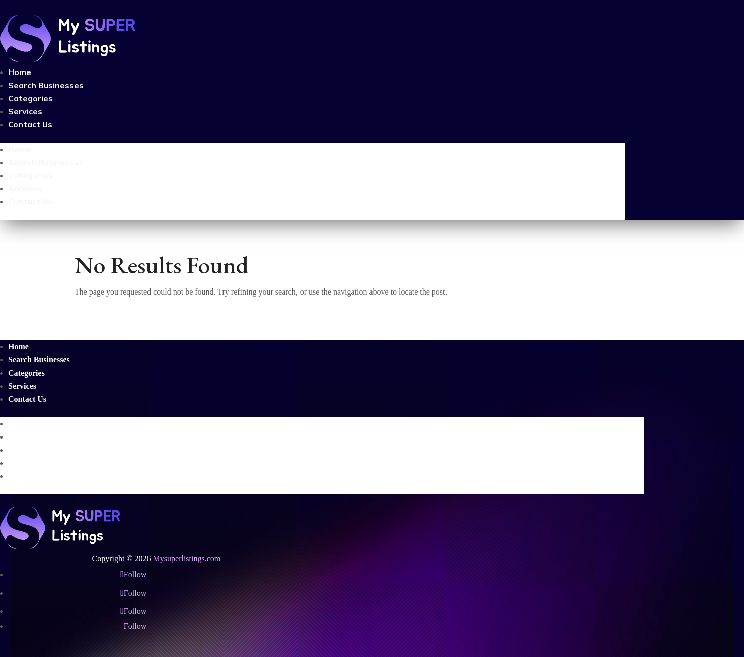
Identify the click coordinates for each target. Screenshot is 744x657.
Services (25, 111)
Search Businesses (46, 85)
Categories (30, 98)
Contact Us (30, 124)
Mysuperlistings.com (187, 558)
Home (19, 72)
